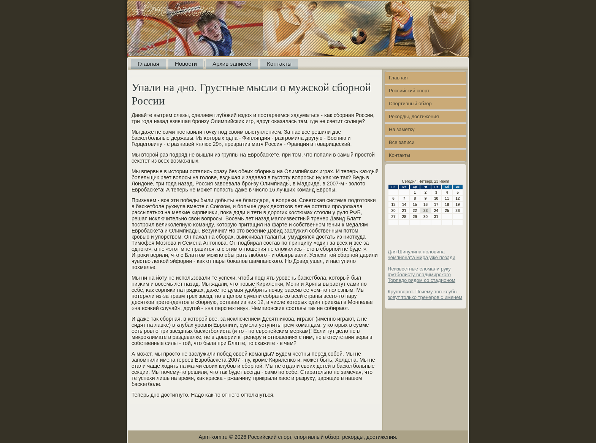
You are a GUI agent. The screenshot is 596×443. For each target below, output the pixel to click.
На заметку (401, 129)
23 (425, 211)
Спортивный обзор (410, 103)
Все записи (401, 142)
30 (425, 217)
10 (436, 198)
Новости (186, 63)
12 (457, 198)
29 (415, 217)
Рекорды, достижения (414, 116)
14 (404, 205)
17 (436, 205)
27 (394, 217)
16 (425, 205)
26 (457, 211)
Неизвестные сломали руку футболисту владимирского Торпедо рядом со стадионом (421, 274)
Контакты (279, 63)
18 (447, 205)
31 (436, 217)
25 (447, 211)
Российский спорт (409, 90)
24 (436, 211)
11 (447, 198)
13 (394, 205)
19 (457, 205)
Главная (148, 63)
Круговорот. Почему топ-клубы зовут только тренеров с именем (425, 294)
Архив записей (231, 63)
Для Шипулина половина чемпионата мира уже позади (421, 254)
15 (415, 205)
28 (404, 217)
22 (415, 211)
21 (404, 211)
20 (394, 211)
